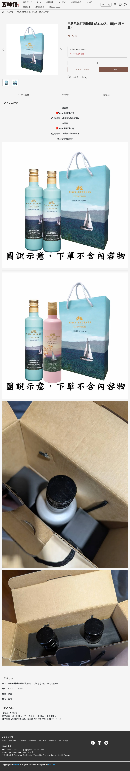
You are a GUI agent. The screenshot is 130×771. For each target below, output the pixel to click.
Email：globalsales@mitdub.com (16, 752)
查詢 (3, 740)
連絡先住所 (39, 7)
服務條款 (52, 740)
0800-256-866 (34, 718)
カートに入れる (82, 69)
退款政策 (32, 740)
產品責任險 (63, 740)
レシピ (89, 2)
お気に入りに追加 (77, 77)
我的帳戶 (22, 740)
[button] (60, 49)
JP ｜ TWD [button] (106, 5)
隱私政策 (42, 740)
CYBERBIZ (52, 764)
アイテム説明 (23, 94)
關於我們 (12, 740)
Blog (39, 2)
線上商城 (62, 2)
